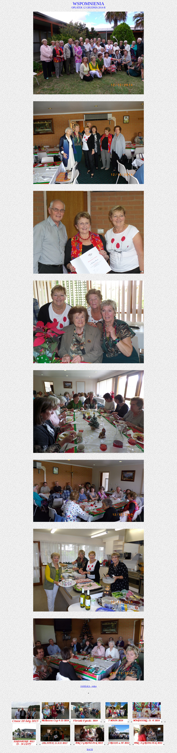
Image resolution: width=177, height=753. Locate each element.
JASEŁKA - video (88, 686)
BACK (90, 749)
